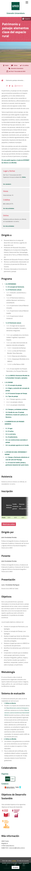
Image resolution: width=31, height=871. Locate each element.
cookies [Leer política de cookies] (14, 860)
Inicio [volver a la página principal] (2, 80)
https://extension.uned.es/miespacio (17, 708)
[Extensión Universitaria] (15, 68)
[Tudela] (5, 65)
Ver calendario (7, 184)
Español (27, 19)
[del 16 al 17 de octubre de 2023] (15, 71)
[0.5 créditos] (23, 65)
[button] (7, 85)
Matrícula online (9, 524)
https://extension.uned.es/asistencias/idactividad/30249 (16, 712)
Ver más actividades (8, 208)
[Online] (13, 65)
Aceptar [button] (15, 867)
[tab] (15, 8)
